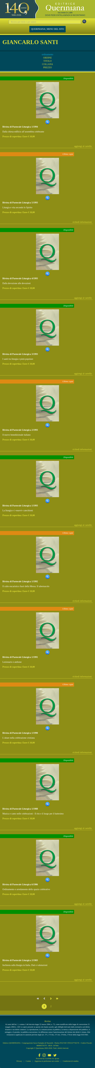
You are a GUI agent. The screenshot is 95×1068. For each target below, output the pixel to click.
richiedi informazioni (82, 222)
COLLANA (47, 64)
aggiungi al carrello (83, 146)
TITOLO (47, 61)
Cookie (28, 1061)
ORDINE (47, 58)
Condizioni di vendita (70, 1061)
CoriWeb (48, 1058)
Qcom (57, 1058)
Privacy (19, 1061)
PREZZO (47, 67)
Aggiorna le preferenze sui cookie (47, 1061)
